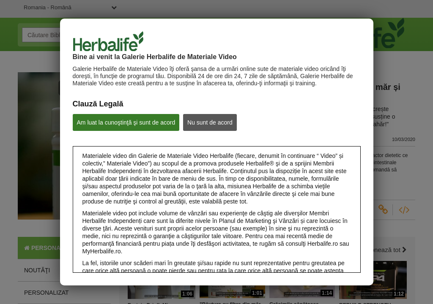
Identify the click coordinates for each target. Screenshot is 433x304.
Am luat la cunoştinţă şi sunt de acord (126, 122)
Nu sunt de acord (210, 122)
